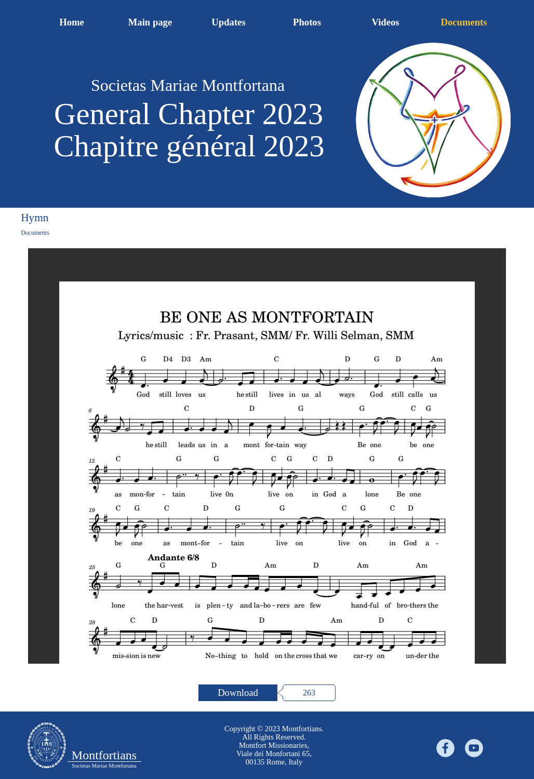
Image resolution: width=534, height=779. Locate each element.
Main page (150, 22)
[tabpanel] (274, 745)
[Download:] (238, 693)
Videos (385, 22)
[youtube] (474, 748)
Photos (307, 22)
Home (71, 22)
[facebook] (445, 748)
